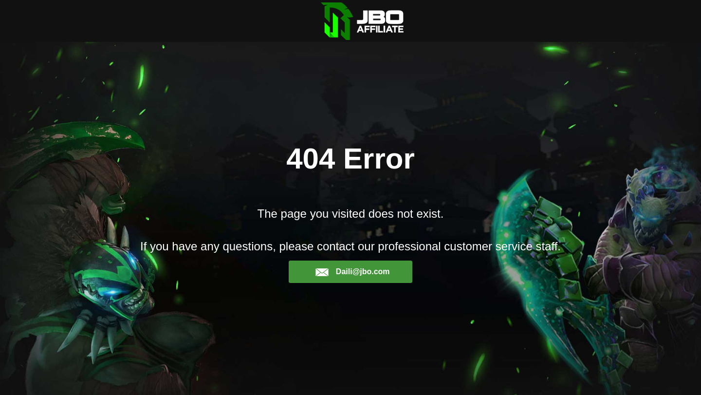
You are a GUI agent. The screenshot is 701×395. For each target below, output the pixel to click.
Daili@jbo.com (352, 272)
